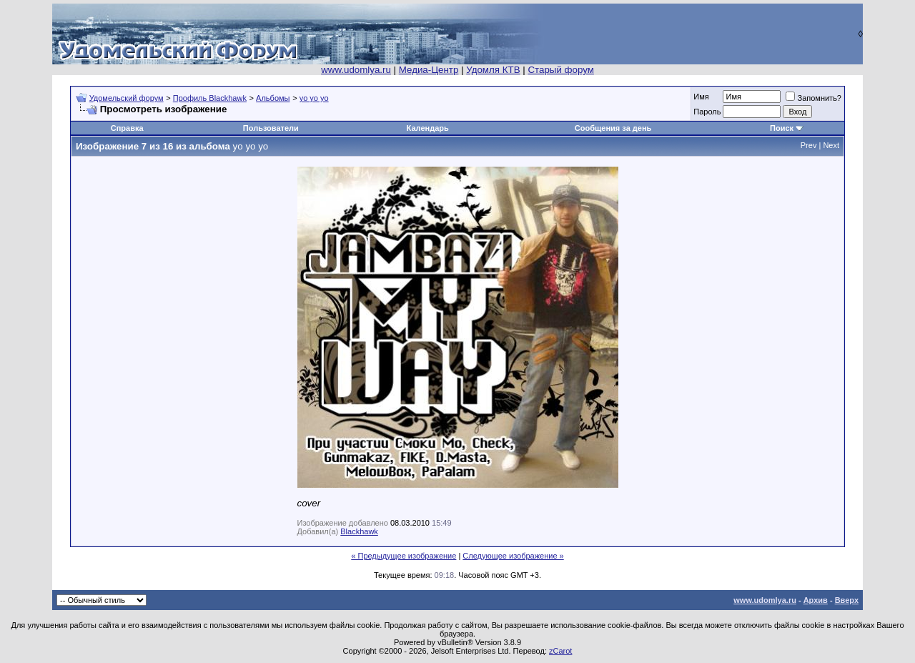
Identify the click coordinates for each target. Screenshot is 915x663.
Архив (815, 600)
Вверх (847, 600)
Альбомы (273, 98)
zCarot (560, 651)
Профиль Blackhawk (210, 98)
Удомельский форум (126, 98)
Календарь (428, 128)
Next (831, 145)
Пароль (707, 111)
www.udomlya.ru (356, 69)
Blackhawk (359, 531)
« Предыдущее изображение (403, 555)
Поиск (781, 128)
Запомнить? (813, 98)
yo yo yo (314, 98)
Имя (700, 96)
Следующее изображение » (513, 555)
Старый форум (560, 69)
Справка (127, 128)
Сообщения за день (613, 128)
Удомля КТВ (493, 69)
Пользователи (271, 128)
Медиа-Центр (429, 69)
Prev (809, 145)
